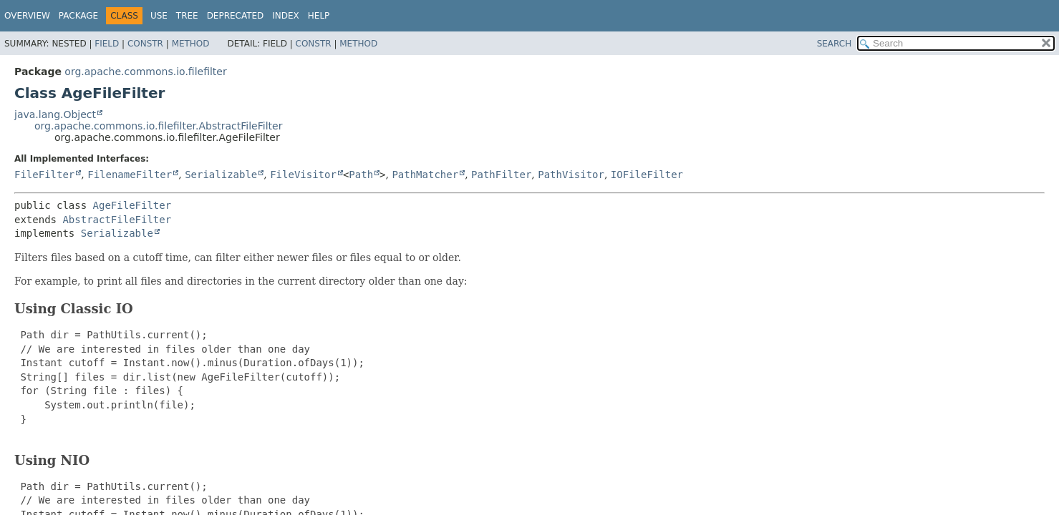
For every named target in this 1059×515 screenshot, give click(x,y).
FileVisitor (303, 174)
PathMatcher (425, 174)
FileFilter (44, 174)
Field (107, 44)
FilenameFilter (129, 174)
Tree (187, 16)
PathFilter (501, 174)
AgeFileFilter (132, 205)
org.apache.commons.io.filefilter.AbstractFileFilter (158, 126)
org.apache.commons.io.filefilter (145, 71)
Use (159, 16)
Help (319, 16)
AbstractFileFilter (116, 219)
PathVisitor (571, 174)
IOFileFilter (647, 174)
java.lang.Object (55, 114)
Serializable (221, 174)
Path (361, 174)
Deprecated (235, 16)
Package (78, 16)
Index (285, 16)
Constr (145, 44)
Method (191, 44)
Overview (27, 16)
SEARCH (834, 44)
